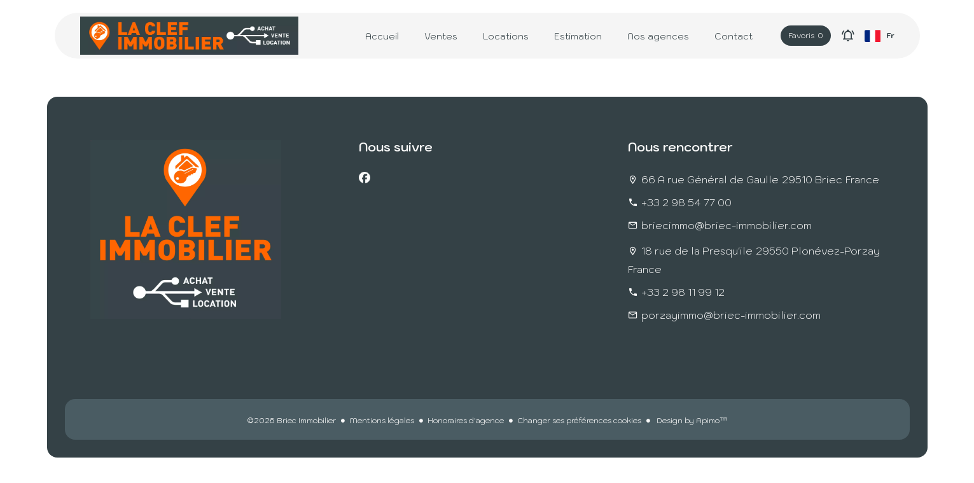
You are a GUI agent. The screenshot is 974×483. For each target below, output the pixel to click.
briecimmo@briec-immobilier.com (726, 225)
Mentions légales (381, 420)
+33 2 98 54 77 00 (686, 202)
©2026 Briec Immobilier (291, 420)
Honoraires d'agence (466, 420)
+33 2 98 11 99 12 (683, 292)
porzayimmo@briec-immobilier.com (731, 315)
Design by (691, 420)
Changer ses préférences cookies (579, 420)
